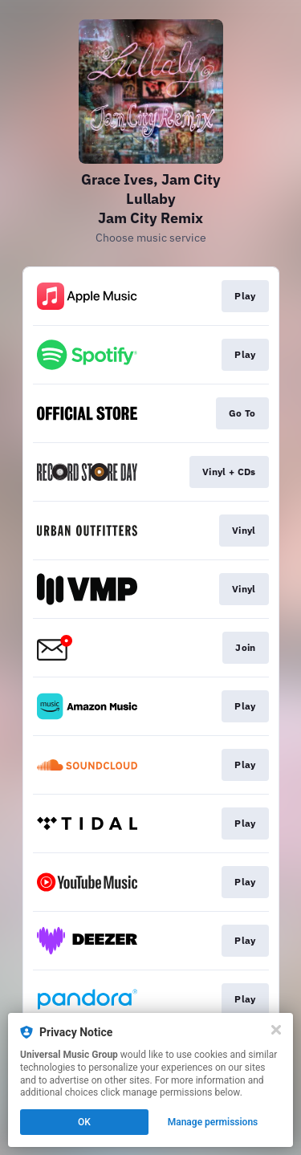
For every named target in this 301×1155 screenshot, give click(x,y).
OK (84, 1122)
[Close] (276, 1030)
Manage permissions (213, 1122)
